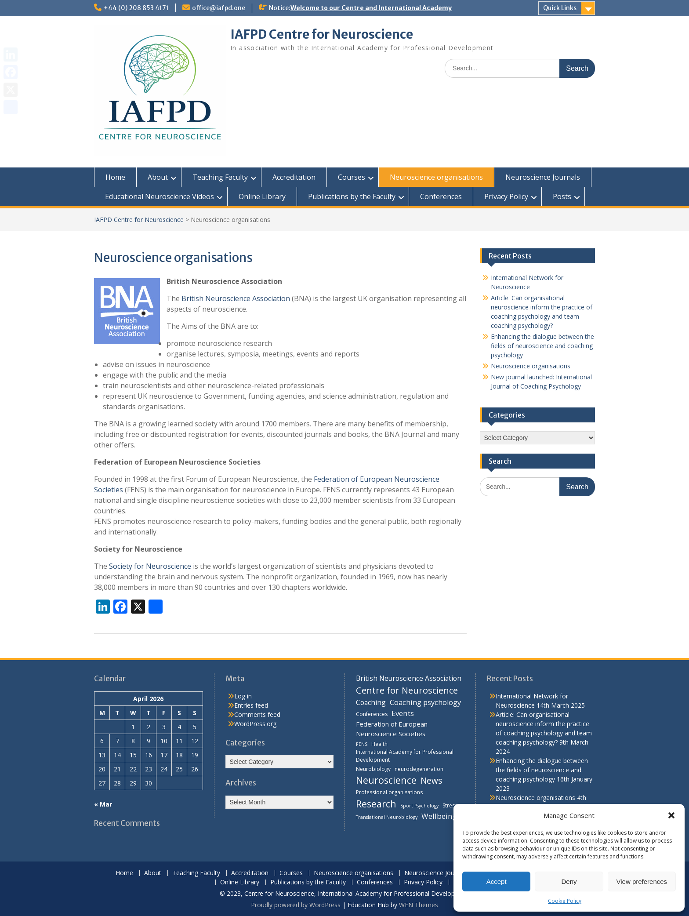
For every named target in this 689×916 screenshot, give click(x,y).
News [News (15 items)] (431, 780)
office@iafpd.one (218, 8)
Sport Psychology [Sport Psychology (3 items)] (419, 806)
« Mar (103, 804)
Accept (496, 881)
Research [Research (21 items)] (376, 803)
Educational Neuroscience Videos (159, 196)
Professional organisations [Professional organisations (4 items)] (389, 792)
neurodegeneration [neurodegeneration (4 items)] (419, 769)
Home (115, 177)
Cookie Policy (564, 901)
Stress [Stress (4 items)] (449, 805)
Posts (562, 196)
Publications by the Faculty (351, 196)
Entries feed (251, 705)
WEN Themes (418, 905)
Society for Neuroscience (150, 566)
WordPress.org (255, 724)
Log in (243, 696)
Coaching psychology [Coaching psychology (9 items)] (425, 702)
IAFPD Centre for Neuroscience (321, 34)
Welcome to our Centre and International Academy (371, 8)
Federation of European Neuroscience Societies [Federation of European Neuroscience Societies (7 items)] (392, 729)
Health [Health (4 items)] (379, 744)
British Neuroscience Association (235, 298)
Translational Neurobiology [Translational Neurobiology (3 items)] (386, 817)
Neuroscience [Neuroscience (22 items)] (386, 780)
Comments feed (257, 714)
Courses (351, 177)
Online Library (262, 196)
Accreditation (293, 177)
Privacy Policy (506, 196)
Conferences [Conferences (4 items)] (372, 714)
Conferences (441, 196)
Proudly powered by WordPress (296, 905)
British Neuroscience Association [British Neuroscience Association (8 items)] (408, 678)
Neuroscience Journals (542, 177)
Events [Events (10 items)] (403, 713)
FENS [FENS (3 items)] (361, 744)
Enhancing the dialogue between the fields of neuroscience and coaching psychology (542, 345)
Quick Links (560, 8)
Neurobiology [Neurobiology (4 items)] (373, 769)
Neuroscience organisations (436, 177)
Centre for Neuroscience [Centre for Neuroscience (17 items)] (407, 690)
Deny (569, 881)
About (158, 177)
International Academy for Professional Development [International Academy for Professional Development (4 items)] (404, 755)
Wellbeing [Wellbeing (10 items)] (439, 816)
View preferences (641, 881)
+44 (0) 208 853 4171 (136, 8)
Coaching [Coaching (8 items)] (371, 702)
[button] (671, 815)
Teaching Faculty (220, 177)
